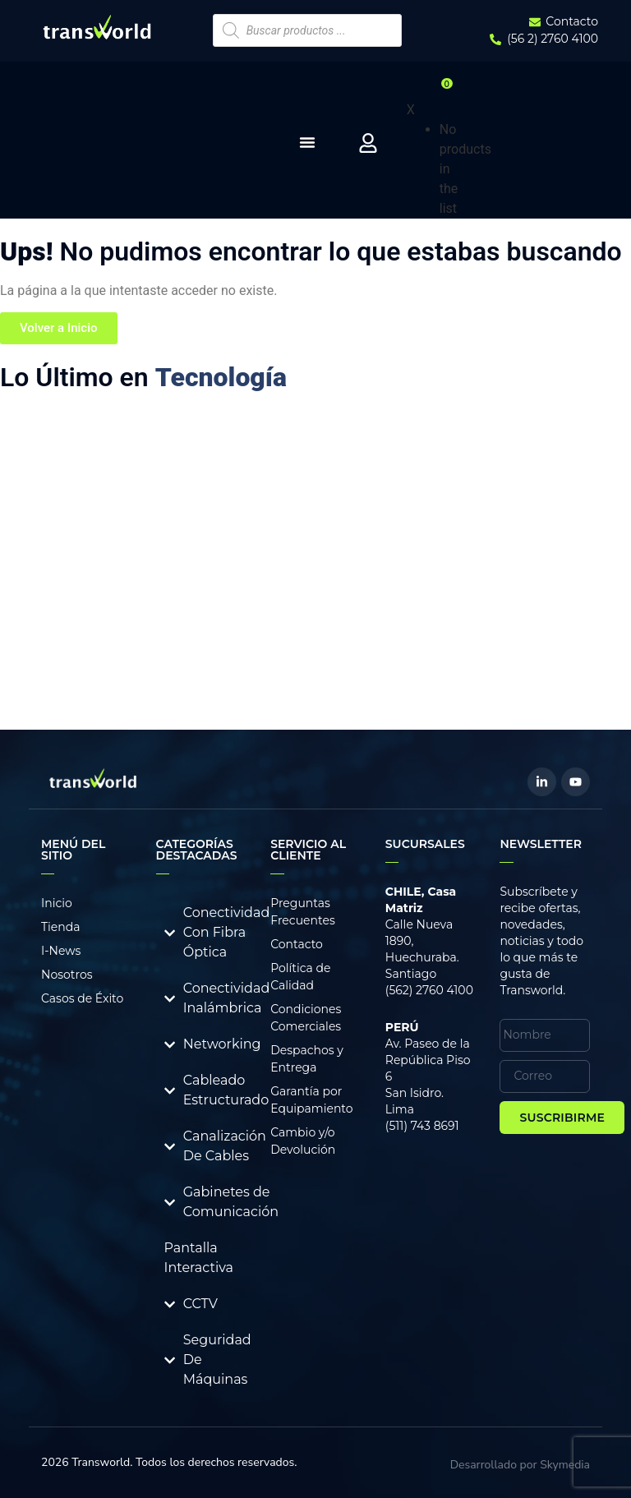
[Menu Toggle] (307, 142)
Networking (222, 1044)
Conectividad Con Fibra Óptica (226, 932)
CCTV (200, 1303)
